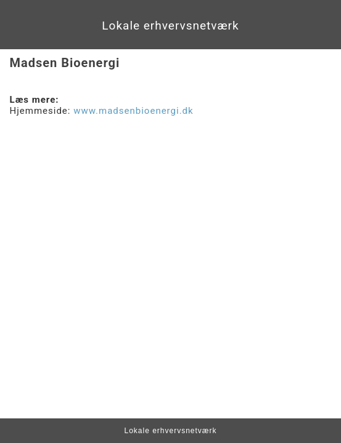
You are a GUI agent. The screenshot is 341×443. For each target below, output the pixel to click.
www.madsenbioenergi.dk (133, 110)
